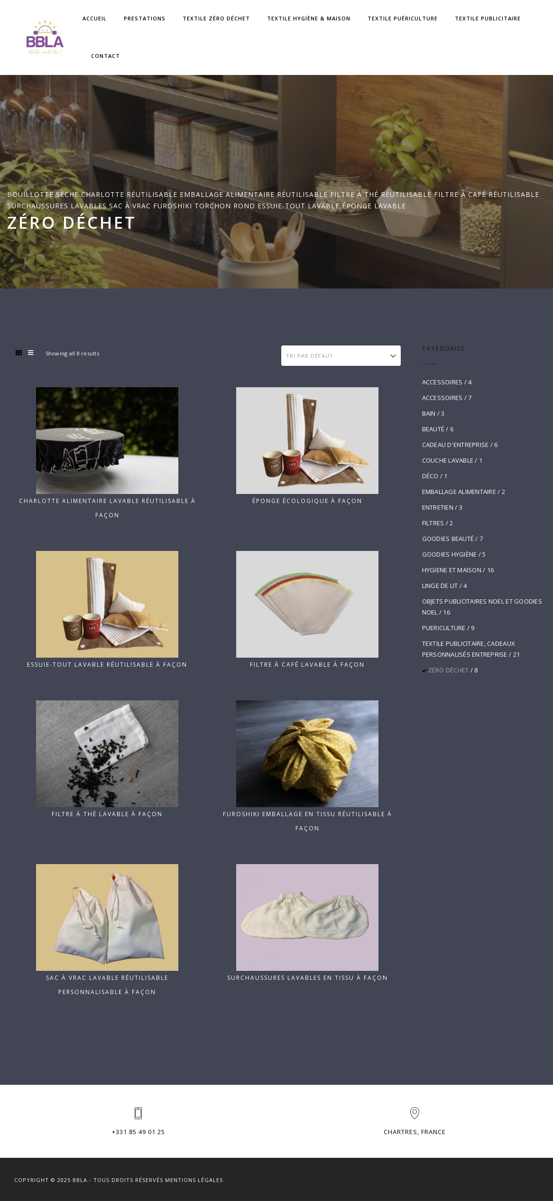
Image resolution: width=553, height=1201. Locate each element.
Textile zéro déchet (216, 18)
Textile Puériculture (403, 18)
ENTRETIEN (437, 507)
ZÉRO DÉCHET (448, 670)
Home (17, 262)
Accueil (95, 18)
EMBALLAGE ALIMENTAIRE (459, 491)
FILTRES (433, 523)
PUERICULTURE (444, 628)
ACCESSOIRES (442, 382)
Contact (105, 55)
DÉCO (430, 476)
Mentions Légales (194, 1179)
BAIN (429, 413)
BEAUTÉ (433, 429)
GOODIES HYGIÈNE (449, 554)
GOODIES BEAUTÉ (448, 538)
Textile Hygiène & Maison (308, 18)
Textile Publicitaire (488, 18)
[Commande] (340, 355)
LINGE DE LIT (440, 585)
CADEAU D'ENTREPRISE (455, 444)
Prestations (145, 18)
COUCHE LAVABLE (448, 460)
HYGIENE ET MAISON (451, 570)
